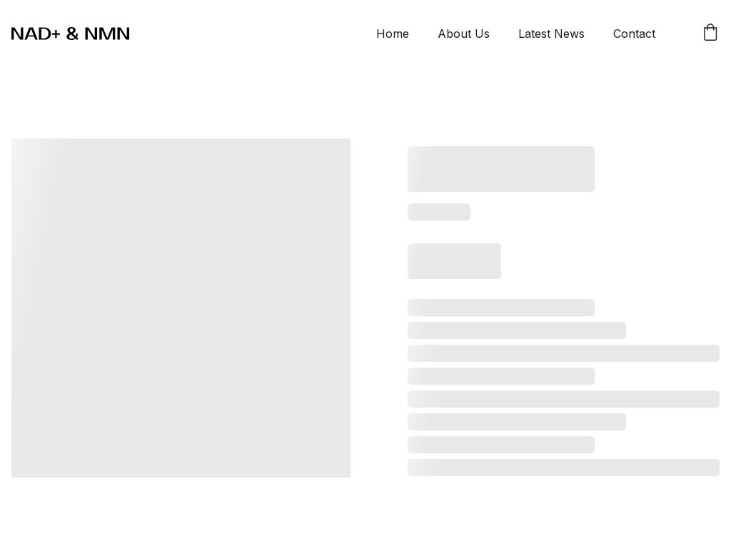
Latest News (551, 33)
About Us (464, 33)
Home (392, 33)
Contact (634, 33)
